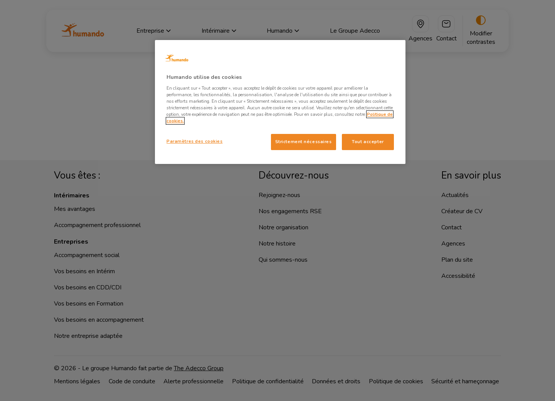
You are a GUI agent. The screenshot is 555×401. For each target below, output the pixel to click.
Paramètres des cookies (194, 141)
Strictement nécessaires (303, 142)
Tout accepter (367, 142)
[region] (280, 102)
